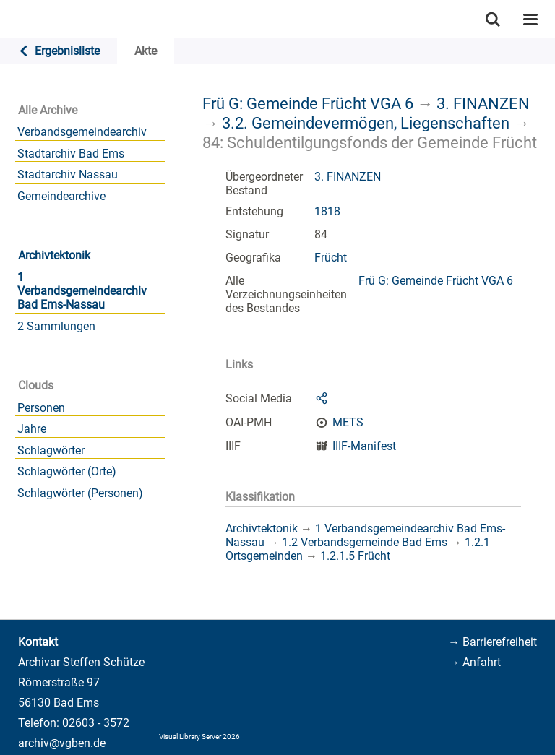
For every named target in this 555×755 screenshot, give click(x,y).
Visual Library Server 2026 (199, 737)
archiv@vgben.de (62, 743)
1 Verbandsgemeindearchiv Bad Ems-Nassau (82, 290)
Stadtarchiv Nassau (67, 174)
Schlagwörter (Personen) (80, 493)
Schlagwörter (51, 450)
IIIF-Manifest (364, 446)
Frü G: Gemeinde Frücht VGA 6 (307, 103)
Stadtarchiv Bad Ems (70, 153)
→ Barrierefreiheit (492, 642)
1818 (327, 211)
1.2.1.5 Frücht (355, 556)
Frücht (330, 257)
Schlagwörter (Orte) (66, 471)
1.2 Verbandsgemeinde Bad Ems (364, 542)
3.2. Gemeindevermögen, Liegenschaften (365, 122)
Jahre (31, 429)
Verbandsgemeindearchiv (82, 132)
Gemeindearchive (61, 196)
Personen (41, 408)
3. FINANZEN (483, 103)
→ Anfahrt (474, 662)
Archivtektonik (54, 255)
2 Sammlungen (56, 326)
